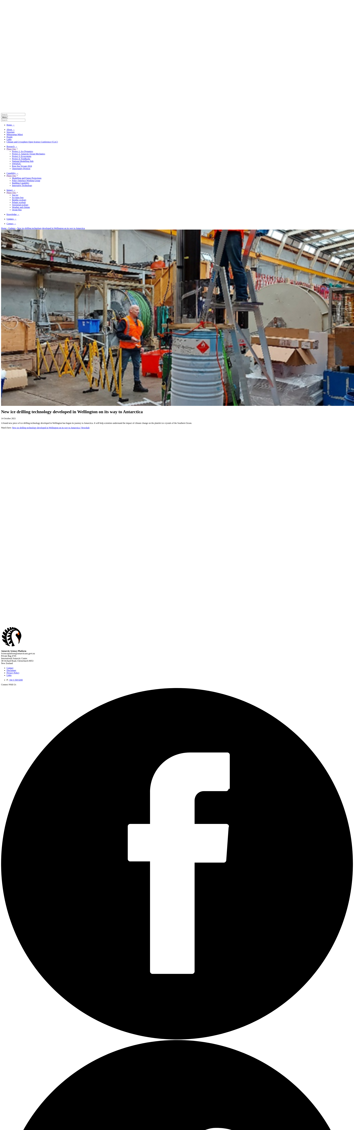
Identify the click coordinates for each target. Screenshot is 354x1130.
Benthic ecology (19, 200)
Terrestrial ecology (20, 205)
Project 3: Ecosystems (21, 156)
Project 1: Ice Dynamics (22, 151)
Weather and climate (21, 207)
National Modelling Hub (22, 161)
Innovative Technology (22, 185)
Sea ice (15, 195)
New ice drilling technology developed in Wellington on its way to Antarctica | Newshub (50, 428)
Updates (11, 228)
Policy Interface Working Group (26, 180)
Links (9, 139)
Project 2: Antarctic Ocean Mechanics (28, 154)
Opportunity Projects (21, 168)
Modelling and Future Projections (26, 178)
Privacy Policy (13, 673)
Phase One (12, 149)
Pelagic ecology (19, 202)
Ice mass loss (17, 197)
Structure (11, 132)
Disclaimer (11, 670)
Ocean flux (17, 210)
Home (3, 228)
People (10, 137)
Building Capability (20, 183)
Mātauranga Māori (15, 134)
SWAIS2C (16, 163)
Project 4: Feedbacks (21, 159)
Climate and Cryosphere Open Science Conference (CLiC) (32, 142)
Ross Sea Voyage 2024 (22, 166)
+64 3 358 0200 (16, 680)
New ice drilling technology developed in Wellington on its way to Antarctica (51, 228)
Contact (10, 668)
